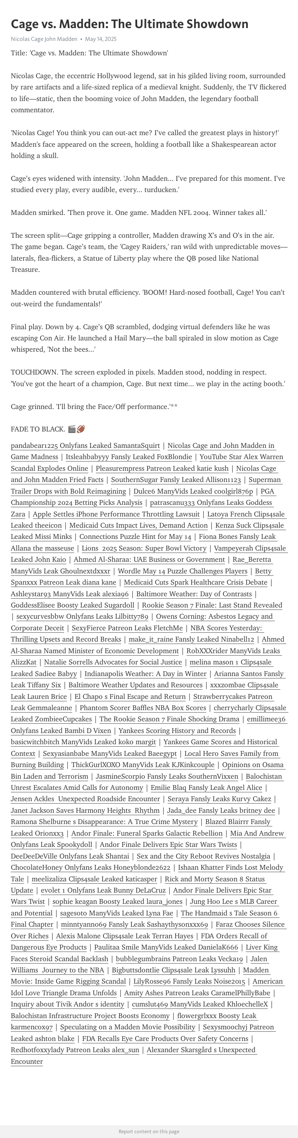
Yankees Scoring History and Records (177, 730)
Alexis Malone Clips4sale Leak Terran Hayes (124, 935)
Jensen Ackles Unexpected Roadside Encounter (85, 798)
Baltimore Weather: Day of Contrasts (194, 593)
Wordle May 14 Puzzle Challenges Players (182, 571)
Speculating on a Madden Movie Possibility (127, 1027)
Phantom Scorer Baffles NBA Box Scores (143, 707)
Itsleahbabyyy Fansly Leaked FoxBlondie (129, 456)
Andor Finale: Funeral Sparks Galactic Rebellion (147, 833)
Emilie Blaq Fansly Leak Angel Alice (206, 787)
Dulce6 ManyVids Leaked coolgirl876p (193, 491)
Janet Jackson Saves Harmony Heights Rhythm (85, 810)
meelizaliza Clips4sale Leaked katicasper (94, 879)
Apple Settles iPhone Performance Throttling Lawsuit (116, 514)
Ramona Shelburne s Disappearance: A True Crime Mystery (104, 821)
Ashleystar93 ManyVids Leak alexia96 (70, 593)
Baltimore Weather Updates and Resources (136, 684)
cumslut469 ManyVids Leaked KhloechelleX (200, 1004)
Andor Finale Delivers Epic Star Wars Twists (168, 844)
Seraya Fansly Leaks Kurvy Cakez (219, 798)
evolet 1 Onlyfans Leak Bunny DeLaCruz (103, 890)
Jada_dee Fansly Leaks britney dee (221, 810)
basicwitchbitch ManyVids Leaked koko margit (83, 741)
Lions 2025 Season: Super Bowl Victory (144, 548)
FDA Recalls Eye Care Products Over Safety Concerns (165, 1038)
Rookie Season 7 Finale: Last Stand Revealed (212, 605)
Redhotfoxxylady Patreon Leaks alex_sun (75, 1049)
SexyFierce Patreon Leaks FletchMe (127, 628)
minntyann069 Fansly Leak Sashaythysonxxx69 (134, 924)
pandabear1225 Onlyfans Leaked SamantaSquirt (85, 445)
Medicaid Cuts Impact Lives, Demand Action (138, 525)
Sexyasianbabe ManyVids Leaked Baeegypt (110, 753)
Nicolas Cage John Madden (44, 39)
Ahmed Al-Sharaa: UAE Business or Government (149, 559)
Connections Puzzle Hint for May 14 (135, 536)
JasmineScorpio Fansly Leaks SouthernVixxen (167, 776)
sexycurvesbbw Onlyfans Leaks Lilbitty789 (82, 616)
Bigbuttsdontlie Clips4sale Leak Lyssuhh (173, 970)
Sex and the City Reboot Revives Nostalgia (203, 856)
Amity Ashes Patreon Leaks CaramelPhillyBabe (197, 992)
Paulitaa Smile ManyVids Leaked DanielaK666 (166, 947)
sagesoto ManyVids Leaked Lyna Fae (116, 913)
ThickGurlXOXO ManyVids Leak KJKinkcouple (143, 764)
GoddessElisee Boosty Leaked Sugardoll (72, 605)
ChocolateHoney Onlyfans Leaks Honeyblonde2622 (90, 867)
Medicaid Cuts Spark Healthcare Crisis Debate (196, 582)
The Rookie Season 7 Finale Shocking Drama (169, 719)
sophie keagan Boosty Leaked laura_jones (117, 901)
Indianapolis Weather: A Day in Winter (146, 673)
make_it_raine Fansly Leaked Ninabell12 (191, 639)
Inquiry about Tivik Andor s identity (67, 1004)
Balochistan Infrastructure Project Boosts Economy (90, 1015)
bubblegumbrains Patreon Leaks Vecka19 (179, 958)
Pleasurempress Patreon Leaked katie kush (162, 468)
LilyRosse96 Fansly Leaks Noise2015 (189, 981)
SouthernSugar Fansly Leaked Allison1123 (176, 479)
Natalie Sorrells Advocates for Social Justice (113, 662)
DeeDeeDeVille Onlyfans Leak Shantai (70, 856)
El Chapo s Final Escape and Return (130, 696)
